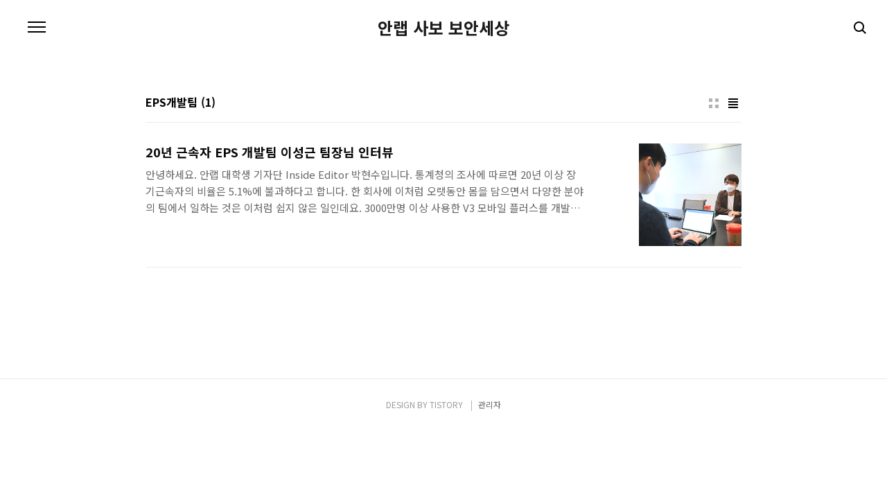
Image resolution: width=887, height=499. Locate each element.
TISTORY (446, 404)
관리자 (489, 404)
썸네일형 (713, 103)
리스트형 (733, 103)
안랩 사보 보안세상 (443, 27)
